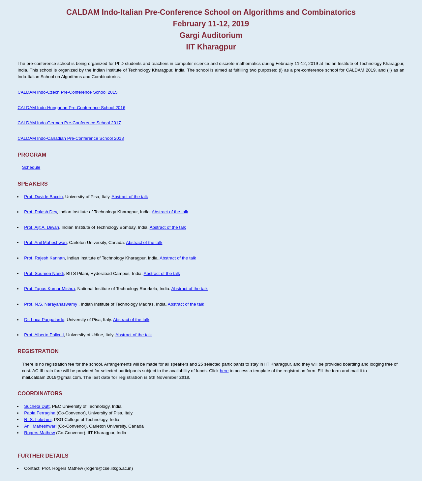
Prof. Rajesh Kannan (44, 258)
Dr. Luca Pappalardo (44, 319)
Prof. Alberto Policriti (44, 334)
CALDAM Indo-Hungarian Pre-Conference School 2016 (71, 107)
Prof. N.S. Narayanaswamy (51, 304)
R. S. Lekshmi (37, 419)
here (224, 370)
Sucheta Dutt (36, 406)
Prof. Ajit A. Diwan (41, 227)
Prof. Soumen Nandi (44, 273)
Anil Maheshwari (40, 426)
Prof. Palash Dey (40, 211)
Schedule (31, 167)
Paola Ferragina (39, 412)
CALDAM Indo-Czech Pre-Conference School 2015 (67, 92)
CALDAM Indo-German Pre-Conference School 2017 (69, 122)
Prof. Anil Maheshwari (45, 242)
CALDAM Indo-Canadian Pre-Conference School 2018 (70, 138)
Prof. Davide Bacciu (43, 196)
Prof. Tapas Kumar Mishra (49, 288)
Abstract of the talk (129, 196)
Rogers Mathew (39, 432)
